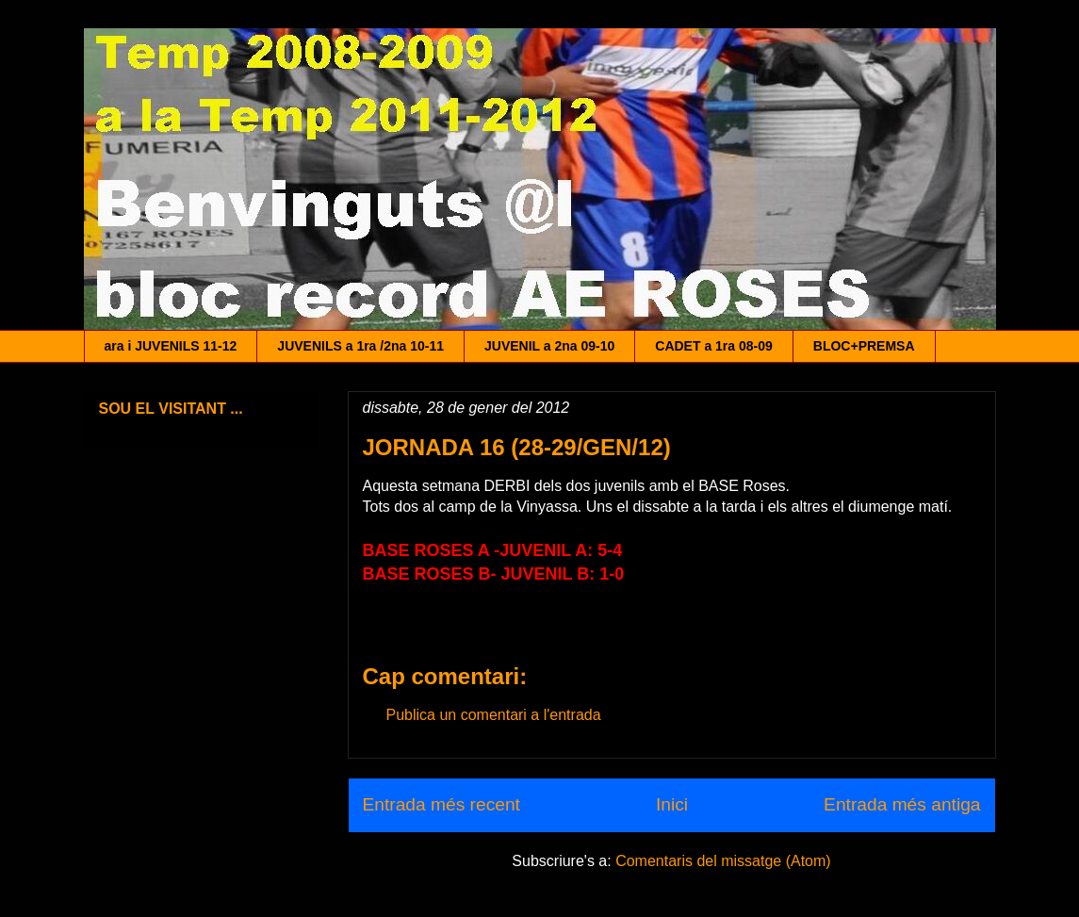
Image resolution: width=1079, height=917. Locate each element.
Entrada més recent (441, 804)
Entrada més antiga (902, 804)
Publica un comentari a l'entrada (493, 715)
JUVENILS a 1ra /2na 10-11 (360, 345)
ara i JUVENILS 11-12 (171, 345)
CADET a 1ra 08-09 (714, 345)
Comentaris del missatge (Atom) (723, 861)
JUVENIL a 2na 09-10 (549, 345)
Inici (672, 804)
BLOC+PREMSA (864, 345)
